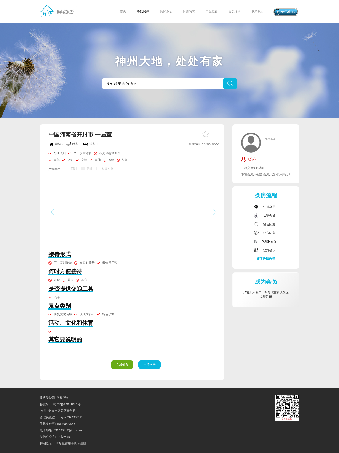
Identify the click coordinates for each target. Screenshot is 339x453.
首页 (123, 11)
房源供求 (189, 11)
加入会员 (255, 292)
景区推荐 (212, 11)
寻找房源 (143, 11)
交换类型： (56, 169)
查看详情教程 (266, 258)
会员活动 (235, 11)
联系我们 (257, 11)
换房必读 (166, 11)
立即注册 (266, 296)
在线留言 (122, 364)
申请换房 (150, 364)
